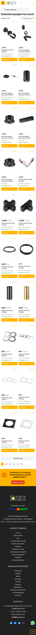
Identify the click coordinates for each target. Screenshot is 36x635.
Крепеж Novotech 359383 (7, 51)
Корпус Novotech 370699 (24, 311)
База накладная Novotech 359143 (7, 137)
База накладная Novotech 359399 (7, 94)
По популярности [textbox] (27, 18)
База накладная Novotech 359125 (24, 94)
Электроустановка (18, 560)
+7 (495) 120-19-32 (18, 609)
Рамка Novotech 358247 (6, 355)
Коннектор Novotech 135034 (25, 224)
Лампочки (18, 557)
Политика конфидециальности (18, 516)
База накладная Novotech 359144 (24, 137)
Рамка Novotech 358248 (24, 355)
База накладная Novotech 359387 (24, 51)
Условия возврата (18, 592)
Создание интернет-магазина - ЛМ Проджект (18, 519)
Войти (21, 2)
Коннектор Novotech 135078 (25, 180)
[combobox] (28, 18)
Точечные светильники (17, 541)
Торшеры (18, 546)
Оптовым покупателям (18, 590)
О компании (18, 571)
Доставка (18, 579)
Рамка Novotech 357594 (24, 441)
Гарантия (18, 584)
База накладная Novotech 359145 (7, 180)
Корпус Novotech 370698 (7, 311)
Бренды (18, 573)
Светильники (18, 535)
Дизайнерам (18, 587)
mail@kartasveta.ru (18, 617)
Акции (18, 576)
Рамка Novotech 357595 (6, 441)
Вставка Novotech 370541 (7, 267)
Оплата (18, 581)
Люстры (18, 533)
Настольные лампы (18, 543)
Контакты (18, 595)
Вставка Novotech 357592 (25, 267)
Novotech (7, 54)
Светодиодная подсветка (18, 552)
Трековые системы (18, 549)
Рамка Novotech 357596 (24, 398)
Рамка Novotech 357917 (6, 398)
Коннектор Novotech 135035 (8, 224)
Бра (18, 538)
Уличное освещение (18, 554)
